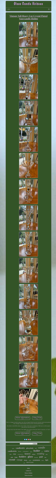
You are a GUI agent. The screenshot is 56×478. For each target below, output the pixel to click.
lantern (27, 454)
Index (28, 468)
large (47, 454)
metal (31, 451)
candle (41, 447)
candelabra (36, 460)
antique (33, 454)
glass (30, 456)
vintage (19, 460)
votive (46, 451)
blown (19, 451)
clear (14, 454)
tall (36, 448)
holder (36, 450)
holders (22, 456)
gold (24, 462)
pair (41, 457)
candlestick (20, 448)
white (10, 454)
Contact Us (28, 470)
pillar (13, 448)
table (12, 457)
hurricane (30, 462)
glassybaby (29, 448)
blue (45, 457)
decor (43, 460)
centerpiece (25, 451)
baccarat (36, 457)
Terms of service (28, 475)
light (46, 460)
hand (30, 460)
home (25, 460)
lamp (16, 457)
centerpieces (20, 454)
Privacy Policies (28, 473)
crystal (12, 459)
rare (42, 451)
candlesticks (12, 451)
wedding (40, 453)
